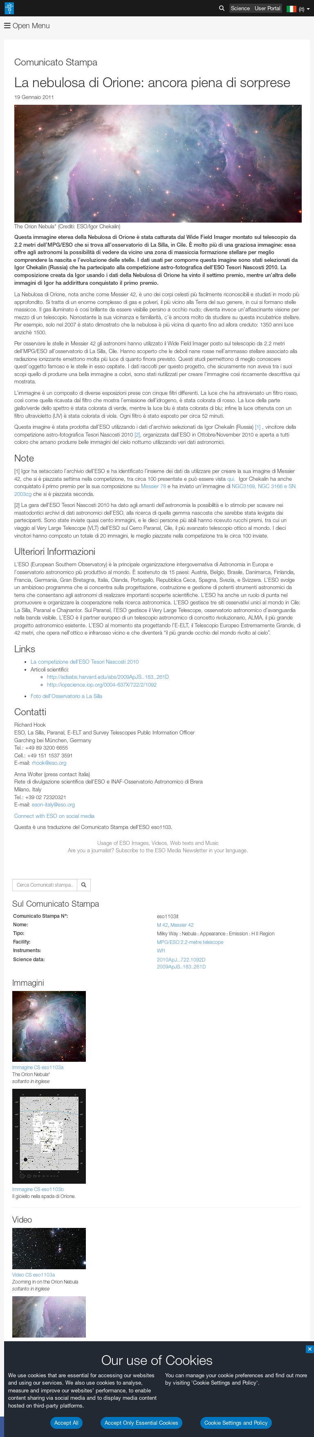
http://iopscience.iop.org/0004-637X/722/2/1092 (102, 684)
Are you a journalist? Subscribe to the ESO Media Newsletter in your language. (158, 850)
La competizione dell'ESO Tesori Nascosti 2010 (85, 661)
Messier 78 (153, 486)
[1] (257, 426)
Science (240, 8)
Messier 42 (182, 925)
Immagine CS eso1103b (38, 1189)
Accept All (66, 1422)
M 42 (162, 925)
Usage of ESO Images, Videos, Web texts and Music (158, 843)
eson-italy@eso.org (53, 804)
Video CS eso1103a (33, 1275)
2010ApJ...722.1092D (181, 960)
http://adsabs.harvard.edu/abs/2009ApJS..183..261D (108, 676)
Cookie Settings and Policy (236, 1422)
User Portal (267, 8)
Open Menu (27, 25)
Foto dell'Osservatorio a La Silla (66, 696)
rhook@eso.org (49, 762)
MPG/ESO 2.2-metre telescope (190, 942)
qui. (231, 478)
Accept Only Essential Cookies (141, 1422)
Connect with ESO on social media (54, 816)
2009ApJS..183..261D (181, 967)
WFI (161, 951)
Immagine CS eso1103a (37, 1067)
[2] (137, 434)
